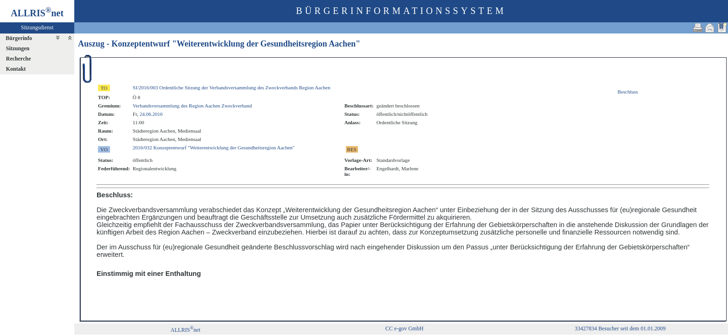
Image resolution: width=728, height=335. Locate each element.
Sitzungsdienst (37, 27)
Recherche (18, 58)
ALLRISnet (185, 330)
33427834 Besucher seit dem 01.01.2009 (620, 328)
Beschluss (628, 91)
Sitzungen (18, 48)
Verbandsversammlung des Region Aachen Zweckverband (192, 105)
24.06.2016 (151, 114)
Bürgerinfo (19, 38)
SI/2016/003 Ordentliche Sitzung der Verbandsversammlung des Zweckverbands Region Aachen (232, 87)
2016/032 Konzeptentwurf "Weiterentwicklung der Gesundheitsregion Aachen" (214, 147)
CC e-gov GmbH (404, 328)
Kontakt (16, 69)
